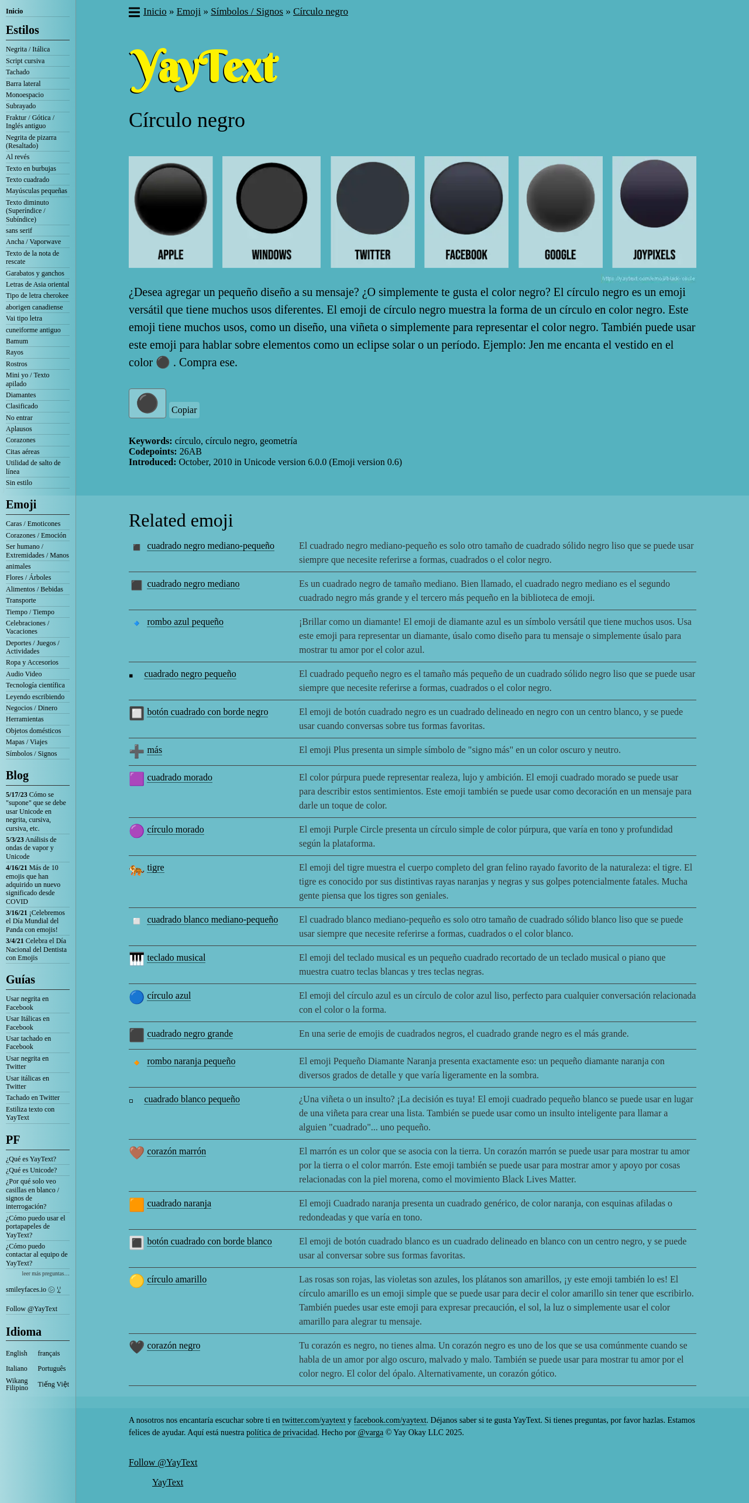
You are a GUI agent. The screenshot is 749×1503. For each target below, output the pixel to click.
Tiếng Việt (54, 1384)
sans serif (19, 230)
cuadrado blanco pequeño (191, 1099)
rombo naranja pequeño (191, 1061)
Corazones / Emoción (36, 535)
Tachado (17, 72)
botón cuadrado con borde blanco (209, 1241)
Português (52, 1368)
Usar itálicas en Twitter (27, 1082)
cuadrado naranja (179, 1203)
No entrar (19, 418)
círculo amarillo (177, 1279)
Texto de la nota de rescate (32, 257)
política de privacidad (281, 1432)
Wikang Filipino (17, 1384)
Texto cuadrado (27, 180)
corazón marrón (176, 1151)
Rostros (17, 364)
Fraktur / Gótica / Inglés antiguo (30, 122)
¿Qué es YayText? (31, 1159)
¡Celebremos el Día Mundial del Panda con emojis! (35, 921)
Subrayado (21, 106)
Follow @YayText (31, 1309)
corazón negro (173, 1345)
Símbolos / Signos (31, 753)
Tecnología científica (35, 685)
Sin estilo (19, 483)
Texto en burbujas (31, 168)
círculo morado (175, 829)
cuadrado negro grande (190, 1033)
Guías (20, 979)
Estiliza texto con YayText (30, 1113)
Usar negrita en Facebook (27, 1003)
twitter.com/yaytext (313, 1420)
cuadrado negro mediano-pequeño (210, 546)
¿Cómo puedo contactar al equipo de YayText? (37, 1254)
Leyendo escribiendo (35, 697)
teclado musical (176, 957)
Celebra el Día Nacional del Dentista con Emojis (36, 949)
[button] (134, 13)
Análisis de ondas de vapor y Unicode (31, 848)
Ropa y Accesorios (32, 662)
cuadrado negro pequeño (190, 674)
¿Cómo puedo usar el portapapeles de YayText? (36, 1226)
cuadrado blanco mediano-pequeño (212, 919)
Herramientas (25, 719)
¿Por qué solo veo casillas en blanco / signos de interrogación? (32, 1193)
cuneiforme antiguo (33, 330)
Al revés (17, 157)
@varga (370, 1432)
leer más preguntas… (46, 1273)
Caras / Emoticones (33, 524)
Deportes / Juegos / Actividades (33, 647)
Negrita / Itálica (28, 49)
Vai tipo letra (24, 318)
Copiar (184, 410)
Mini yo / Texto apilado (28, 379)
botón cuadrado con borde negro (207, 712)
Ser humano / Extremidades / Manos (37, 550)
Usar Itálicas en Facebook (28, 1022)
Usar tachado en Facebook (28, 1042)
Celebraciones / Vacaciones (27, 627)
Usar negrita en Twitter (27, 1062)
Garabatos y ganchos (35, 273)
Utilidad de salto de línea (33, 467)
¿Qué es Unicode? (31, 1170)
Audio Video (24, 674)
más (154, 750)
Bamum (17, 341)
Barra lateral (23, 84)
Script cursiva (25, 61)
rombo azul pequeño (185, 622)
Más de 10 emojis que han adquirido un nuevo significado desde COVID (33, 885)
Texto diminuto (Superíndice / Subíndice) (27, 210)
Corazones (21, 440)
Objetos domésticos (33, 731)
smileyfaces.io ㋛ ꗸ (33, 1289)
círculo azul (169, 995)
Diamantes (21, 395)
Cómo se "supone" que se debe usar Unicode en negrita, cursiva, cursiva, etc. (36, 811)
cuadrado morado (179, 777)
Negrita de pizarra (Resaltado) (31, 141)
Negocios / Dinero (31, 708)
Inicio (14, 11)
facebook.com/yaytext (390, 1420)
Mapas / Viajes (26, 742)
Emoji (21, 504)
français (49, 1353)
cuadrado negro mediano (193, 584)
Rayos (14, 352)
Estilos (22, 29)
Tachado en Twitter (33, 1097)
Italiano (17, 1368)
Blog (17, 775)
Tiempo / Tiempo (30, 612)
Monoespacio (25, 95)
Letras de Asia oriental (37, 284)
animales (18, 566)
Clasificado (22, 406)
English (17, 1353)
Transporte (21, 600)
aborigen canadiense (34, 307)
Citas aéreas (23, 452)
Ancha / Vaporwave (33, 242)
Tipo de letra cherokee (37, 295)
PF (13, 1139)
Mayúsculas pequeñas (36, 191)
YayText (167, 1482)
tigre (155, 867)
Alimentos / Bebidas (34, 589)
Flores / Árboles (28, 577)
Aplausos (19, 429)
